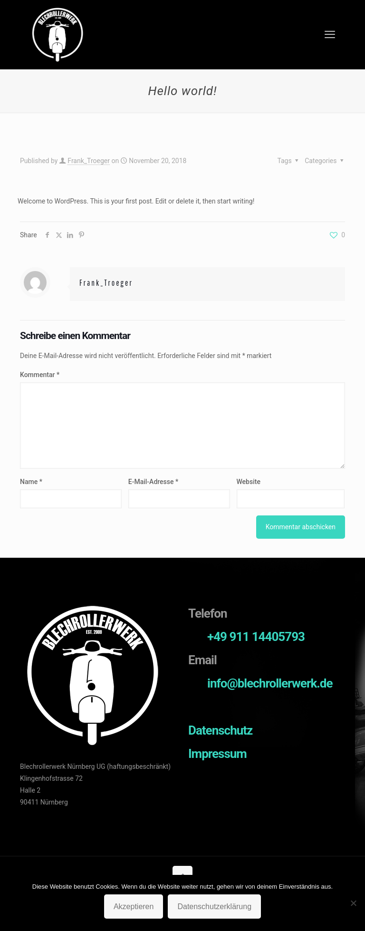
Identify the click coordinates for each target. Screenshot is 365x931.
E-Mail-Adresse (153, 481)
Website (248, 481)
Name (31, 481)
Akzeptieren (134, 906)
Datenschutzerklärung (214, 906)
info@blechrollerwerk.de (270, 683)
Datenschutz (220, 730)
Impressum (217, 754)
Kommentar (39, 374)
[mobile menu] (330, 35)
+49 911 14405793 (256, 637)
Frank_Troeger (88, 161)
